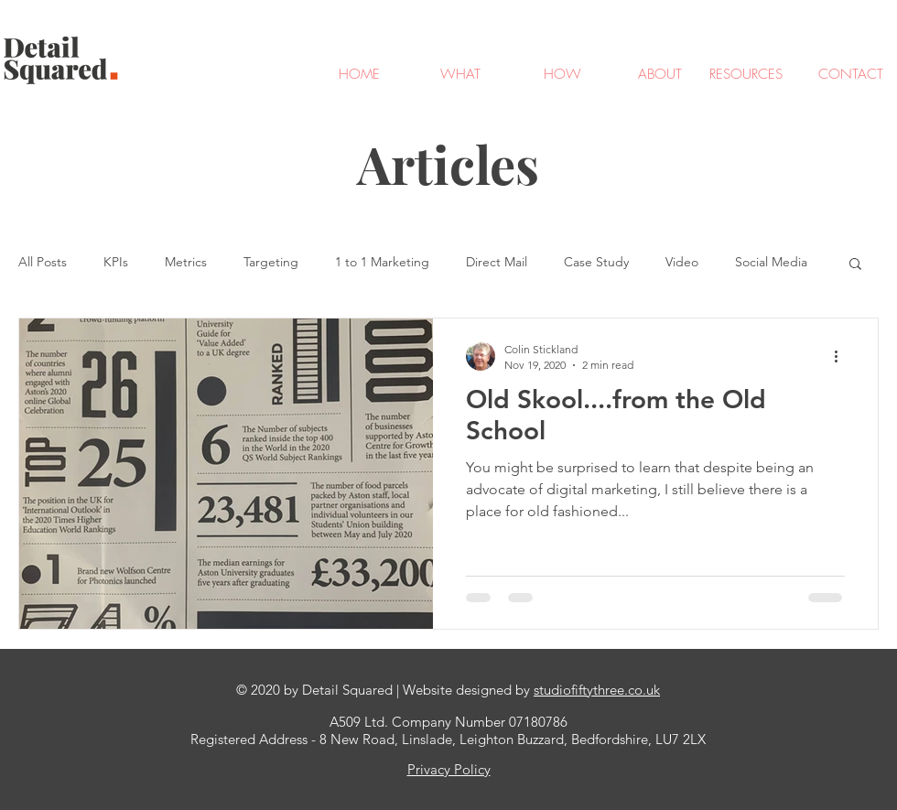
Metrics (186, 262)
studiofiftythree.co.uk (597, 689)
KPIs (115, 262)
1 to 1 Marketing (382, 262)
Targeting (270, 262)
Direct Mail (496, 262)
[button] (855, 265)
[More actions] (842, 356)
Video (681, 262)
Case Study (596, 262)
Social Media (771, 262)
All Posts (42, 262)
